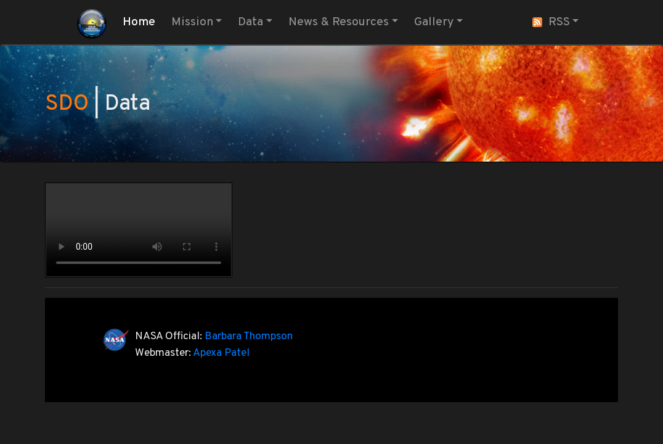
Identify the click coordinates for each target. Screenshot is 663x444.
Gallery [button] (434, 22)
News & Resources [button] (338, 22)
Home (141, 22)
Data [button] (250, 22)
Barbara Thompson (249, 336)
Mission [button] (192, 22)
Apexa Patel (221, 353)
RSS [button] (551, 22)
